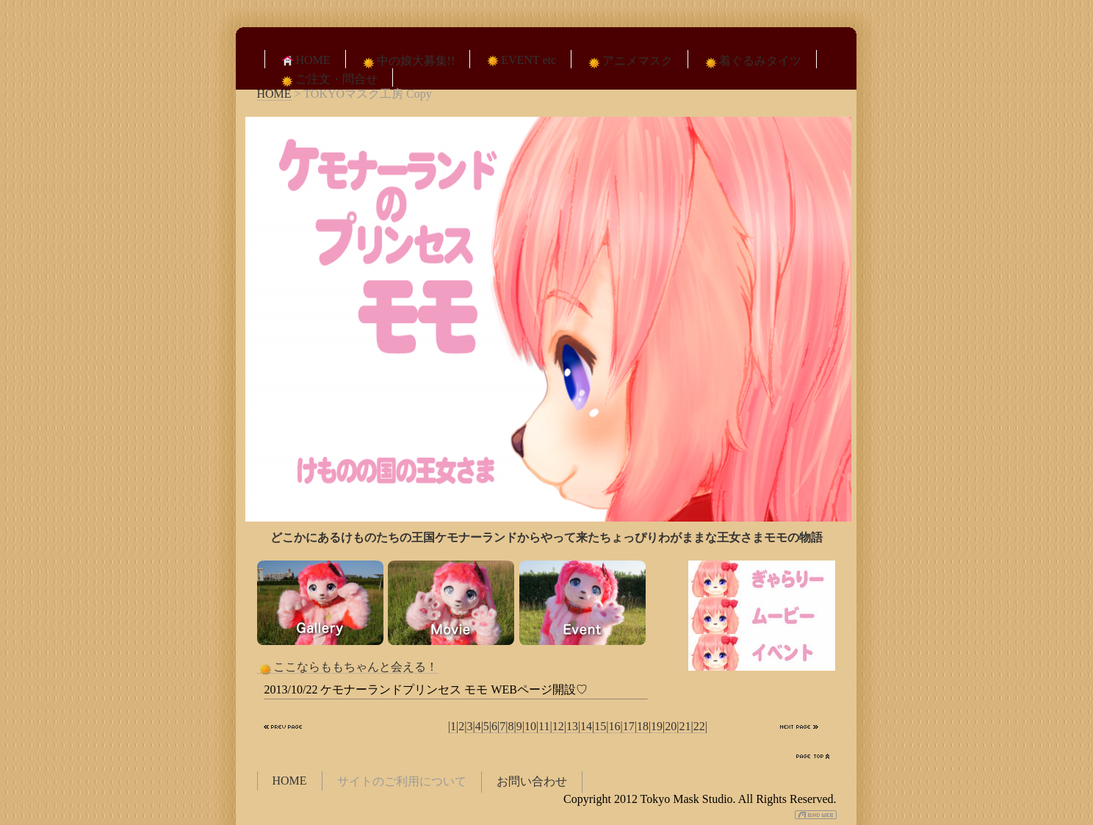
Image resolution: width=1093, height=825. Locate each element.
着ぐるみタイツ (752, 61)
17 (629, 726)
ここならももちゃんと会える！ (347, 667)
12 (558, 726)
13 (572, 726)
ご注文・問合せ (328, 80)
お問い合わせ (532, 781)
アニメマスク (629, 61)
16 (615, 726)
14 (586, 726)
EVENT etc (520, 60)
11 (543, 726)
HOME (305, 60)
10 (530, 726)
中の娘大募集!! (408, 61)
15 (600, 726)
